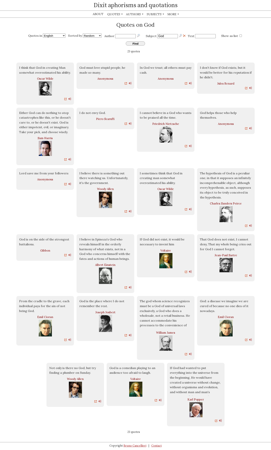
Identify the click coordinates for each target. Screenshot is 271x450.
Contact (156, 445)
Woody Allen (105, 189)
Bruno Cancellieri (135, 445)
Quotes (115, 14)
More (173, 14)
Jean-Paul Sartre (226, 255)
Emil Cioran (45, 317)
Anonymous (105, 78)
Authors (134, 14)
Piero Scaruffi (105, 119)
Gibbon (45, 250)
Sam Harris (45, 138)
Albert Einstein (105, 265)
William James (165, 332)
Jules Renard (225, 83)
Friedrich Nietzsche (165, 124)
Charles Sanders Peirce (226, 203)
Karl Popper (195, 399)
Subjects (155, 14)
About (98, 14)
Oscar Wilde (45, 78)
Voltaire (165, 250)
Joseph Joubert (105, 312)
